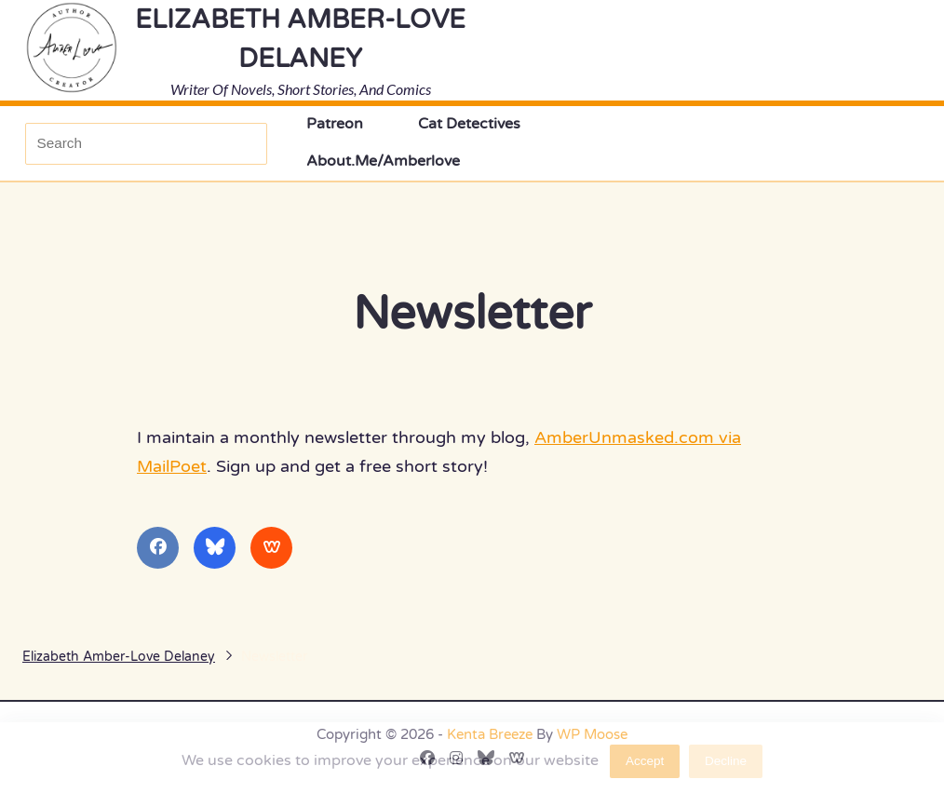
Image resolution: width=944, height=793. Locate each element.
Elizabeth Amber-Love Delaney (118, 657)
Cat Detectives (469, 124)
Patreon (334, 124)
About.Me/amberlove (383, 161)
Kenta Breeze (490, 734)
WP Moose (592, 734)
